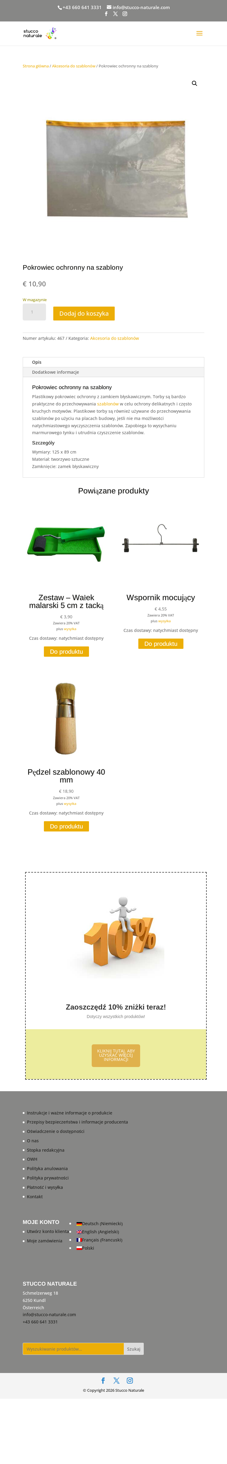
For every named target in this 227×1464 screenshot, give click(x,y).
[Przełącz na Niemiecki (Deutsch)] (100, 1224)
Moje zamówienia (44, 1241)
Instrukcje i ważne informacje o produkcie (69, 1113)
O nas (33, 1141)
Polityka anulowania (47, 1168)
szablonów (108, 404)
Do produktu (66, 651)
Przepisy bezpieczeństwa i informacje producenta (77, 1122)
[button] (194, 83)
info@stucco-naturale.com (49, 1314)
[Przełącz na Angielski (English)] (100, 1232)
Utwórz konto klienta (48, 1231)
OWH (32, 1159)
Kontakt (35, 1196)
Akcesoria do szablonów (73, 66)
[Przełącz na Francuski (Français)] (100, 1240)
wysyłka (70, 628)
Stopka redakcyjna (45, 1150)
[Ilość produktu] (34, 312)
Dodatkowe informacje (55, 372)
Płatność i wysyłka (45, 1187)
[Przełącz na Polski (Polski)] (100, 1248)
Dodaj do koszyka (84, 313)
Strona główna (36, 66)
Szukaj (133, 1349)
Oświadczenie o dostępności (55, 1131)
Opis (36, 362)
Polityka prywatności (48, 1178)
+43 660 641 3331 (82, 7)
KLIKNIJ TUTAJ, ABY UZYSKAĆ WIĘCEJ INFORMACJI (116, 1055)
